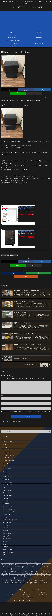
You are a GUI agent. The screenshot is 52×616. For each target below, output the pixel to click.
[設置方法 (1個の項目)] (35, 594)
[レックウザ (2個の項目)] (30, 587)
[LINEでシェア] (18, 93)
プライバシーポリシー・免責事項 (26, 611)
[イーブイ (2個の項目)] (16, 590)
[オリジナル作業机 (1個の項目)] (46, 592)
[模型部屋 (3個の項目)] (14, 583)
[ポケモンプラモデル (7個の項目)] (20, 578)
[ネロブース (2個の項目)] (4, 587)
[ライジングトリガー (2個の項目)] (45, 587)
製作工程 (43, 605)
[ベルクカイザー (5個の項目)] (6, 580)
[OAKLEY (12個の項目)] (11, 578)
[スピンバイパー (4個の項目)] (35, 580)
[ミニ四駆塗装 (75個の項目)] (25, 576)
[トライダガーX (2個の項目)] (22, 587)
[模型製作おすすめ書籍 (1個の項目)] (17, 596)
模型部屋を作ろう (14, 255)
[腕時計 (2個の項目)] (21, 590)
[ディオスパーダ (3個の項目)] (15, 585)
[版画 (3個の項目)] (21, 585)
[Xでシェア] (9, 89)
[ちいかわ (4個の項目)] (26, 580)
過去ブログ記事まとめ (9, 607)
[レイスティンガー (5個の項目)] (46, 578)
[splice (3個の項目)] (33, 585)
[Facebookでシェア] (26, 89)
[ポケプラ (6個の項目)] (38, 578)
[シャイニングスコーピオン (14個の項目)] (44, 576)
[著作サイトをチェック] (13, 273)
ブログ (9, 605)
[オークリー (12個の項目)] (4, 578)
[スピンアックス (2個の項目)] (13, 587)
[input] (26, 434)
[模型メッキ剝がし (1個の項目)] (45, 596)
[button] (34, 93)
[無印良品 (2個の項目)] (48, 585)
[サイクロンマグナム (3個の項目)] (31, 583)
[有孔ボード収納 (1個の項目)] (21, 594)
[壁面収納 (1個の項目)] (11, 592)
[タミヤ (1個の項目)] (27, 596)
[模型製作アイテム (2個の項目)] (40, 585)
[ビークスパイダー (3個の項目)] (5, 585)
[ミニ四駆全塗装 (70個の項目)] (33, 576)
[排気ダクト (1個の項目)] (41, 594)
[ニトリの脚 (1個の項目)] (14, 594)
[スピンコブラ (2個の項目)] (47, 590)
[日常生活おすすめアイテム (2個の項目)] (7, 590)
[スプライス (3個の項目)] (27, 585)
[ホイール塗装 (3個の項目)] (40, 583)
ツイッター (43, 609)
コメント (4, 381)
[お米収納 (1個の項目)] (29, 594)
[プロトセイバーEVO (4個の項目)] (17, 580)
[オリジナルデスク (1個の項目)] (5, 594)
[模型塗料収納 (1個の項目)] (35, 596)
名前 (3, 398)
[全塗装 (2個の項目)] (37, 587)
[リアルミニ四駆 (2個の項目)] (39, 590)
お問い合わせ (26, 609)
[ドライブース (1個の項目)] (36, 592)
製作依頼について (43, 607)
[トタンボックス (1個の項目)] (6, 596)
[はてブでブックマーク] (42, 89)
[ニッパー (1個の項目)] (48, 594)
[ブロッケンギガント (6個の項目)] (30, 578)
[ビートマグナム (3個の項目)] (22, 583)
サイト (3, 409)
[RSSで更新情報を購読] (26, 276)
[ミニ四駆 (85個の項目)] (11, 576)
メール (3, 404)
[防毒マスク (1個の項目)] (27, 592)
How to (9, 609)
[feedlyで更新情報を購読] (38, 273)
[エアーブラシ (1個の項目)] (19, 592)
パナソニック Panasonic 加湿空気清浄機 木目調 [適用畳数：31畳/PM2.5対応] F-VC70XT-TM (26, 231)
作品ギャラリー (26, 605)
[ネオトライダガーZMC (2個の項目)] (29, 590)
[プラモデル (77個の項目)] (17, 576)
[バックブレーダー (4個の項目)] (45, 580)
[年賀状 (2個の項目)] (4, 592)
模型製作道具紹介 (5, 255)
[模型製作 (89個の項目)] (4, 576)
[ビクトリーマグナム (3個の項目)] (6, 583)
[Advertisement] (26, 20)
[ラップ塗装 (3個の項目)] (47, 583)
